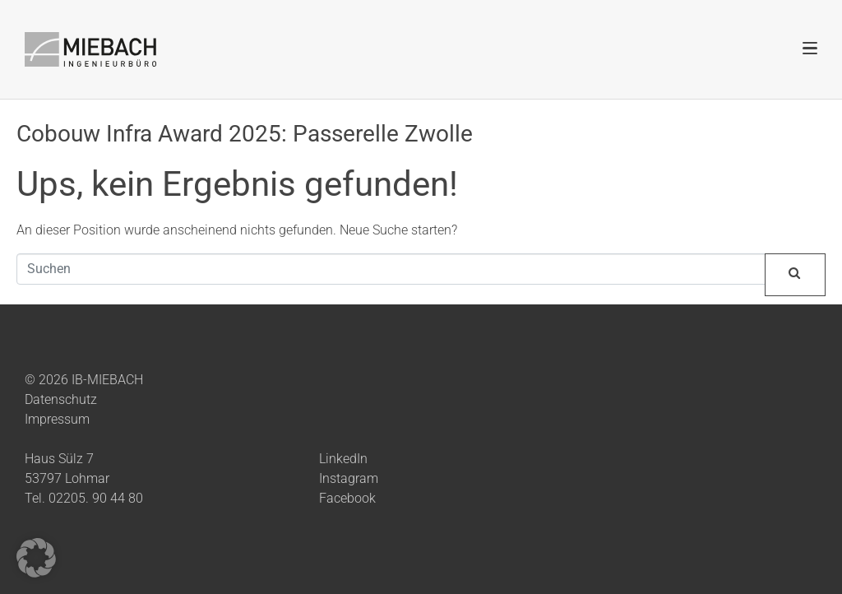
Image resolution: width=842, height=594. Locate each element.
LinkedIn (343, 458)
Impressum (57, 419)
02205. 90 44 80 (96, 498)
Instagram (348, 478)
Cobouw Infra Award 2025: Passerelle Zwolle (244, 133)
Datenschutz (61, 399)
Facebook (347, 498)
